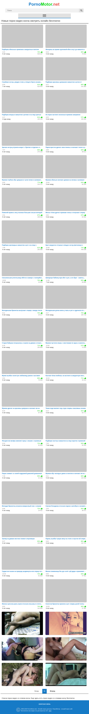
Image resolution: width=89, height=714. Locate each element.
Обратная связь (44, 704)
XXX (50, 710)
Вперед (52, 691)
